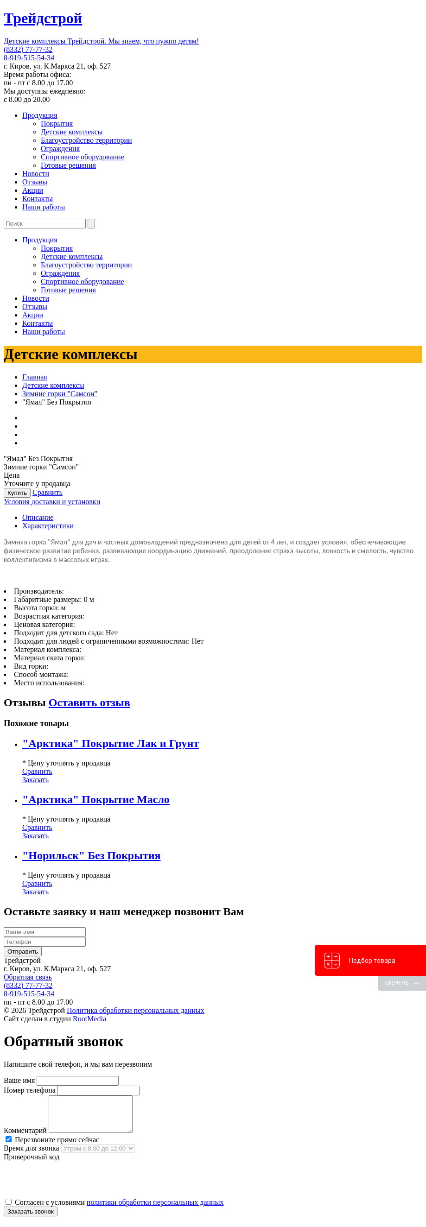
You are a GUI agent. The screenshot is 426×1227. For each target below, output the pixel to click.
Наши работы (43, 207)
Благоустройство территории (86, 140)
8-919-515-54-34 (29, 58)
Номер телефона (30, 1090)
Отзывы (34, 182)
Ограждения (60, 148)
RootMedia (89, 1019)
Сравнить (47, 492)
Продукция (39, 115)
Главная (34, 377)
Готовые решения (68, 165)
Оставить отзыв (89, 702)
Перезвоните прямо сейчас (52, 1147)
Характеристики (48, 526)
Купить (17, 492)
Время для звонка (31, 1155)
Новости (35, 173)
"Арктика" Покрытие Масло (96, 799)
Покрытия (57, 123)
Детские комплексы (72, 132)
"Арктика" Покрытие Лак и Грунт (110, 743)
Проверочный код (31, 1164)
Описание (37, 517)
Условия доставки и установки (52, 502)
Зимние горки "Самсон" (59, 394)
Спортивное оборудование (82, 157)
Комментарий (25, 1137)
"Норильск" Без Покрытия (91, 855)
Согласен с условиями (114, 1209)
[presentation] (74, 1186)
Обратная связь (28, 977)
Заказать (35, 780)
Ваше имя (19, 1080)
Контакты (37, 198)
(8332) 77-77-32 (28, 49)
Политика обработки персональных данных (135, 1010)
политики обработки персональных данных (155, 1209)
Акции (32, 190)
